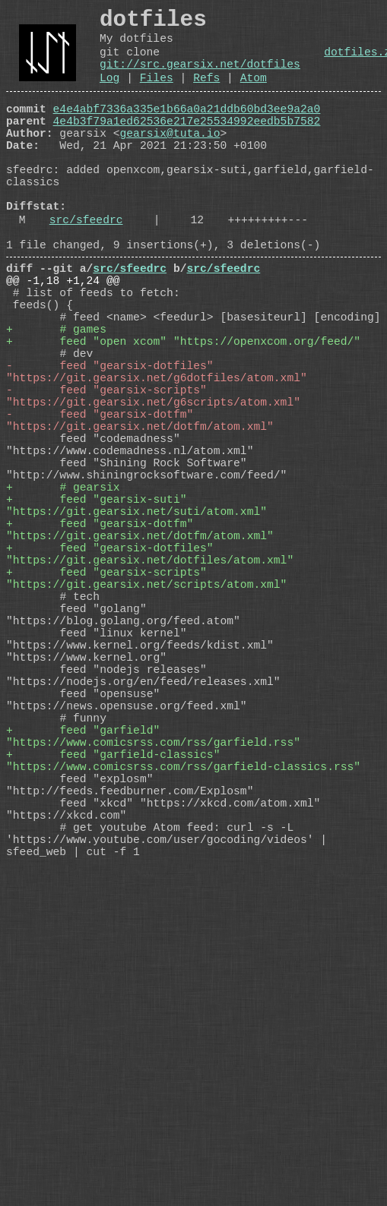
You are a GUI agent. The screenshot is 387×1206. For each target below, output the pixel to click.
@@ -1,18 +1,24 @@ (63, 336)
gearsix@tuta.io (170, 158)
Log (109, 94)
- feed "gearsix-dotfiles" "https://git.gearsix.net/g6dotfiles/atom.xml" (156, 450)
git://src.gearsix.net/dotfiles (200, 77)
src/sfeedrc (86, 266)
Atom (253, 94)
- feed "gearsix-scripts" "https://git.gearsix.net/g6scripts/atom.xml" (153, 481)
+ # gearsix (63, 594)
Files (156, 94)
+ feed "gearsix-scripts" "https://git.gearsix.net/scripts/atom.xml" (146, 708)
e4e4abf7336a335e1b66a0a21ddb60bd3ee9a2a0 (187, 128)
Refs (206, 94)
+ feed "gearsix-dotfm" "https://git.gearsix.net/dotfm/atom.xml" (140, 648)
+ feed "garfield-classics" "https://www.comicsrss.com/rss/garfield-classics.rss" (183, 936)
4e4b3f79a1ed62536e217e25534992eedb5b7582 (187, 143)
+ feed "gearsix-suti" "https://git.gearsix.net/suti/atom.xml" (136, 617)
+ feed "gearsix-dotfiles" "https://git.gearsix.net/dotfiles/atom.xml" (149, 678)
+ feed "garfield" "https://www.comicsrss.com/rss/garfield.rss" (153, 906)
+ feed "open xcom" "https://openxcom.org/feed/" (183, 412)
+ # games (56, 397)
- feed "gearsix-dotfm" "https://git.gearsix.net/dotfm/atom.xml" (140, 511)
